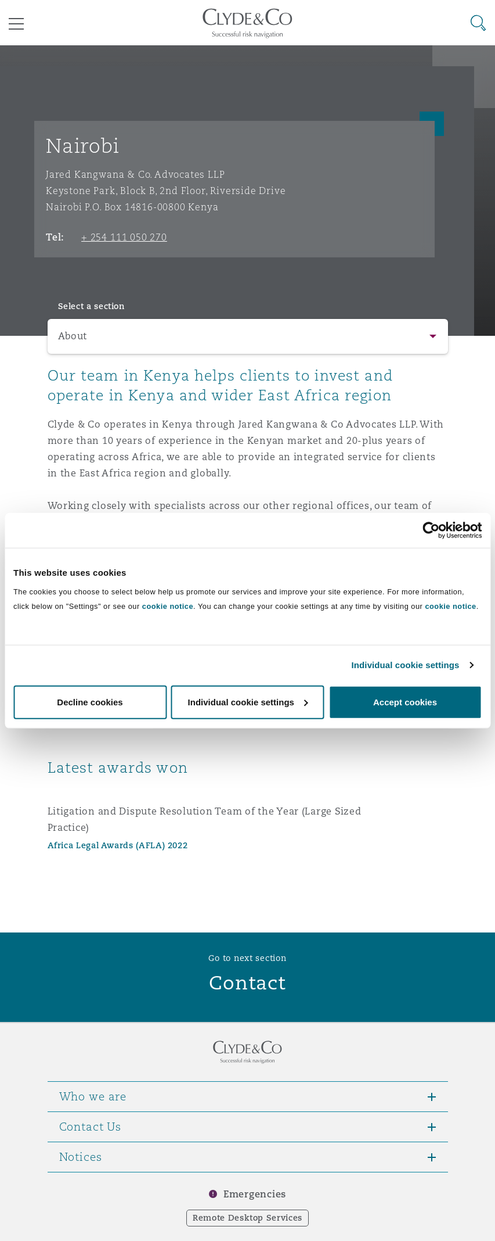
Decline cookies (89, 701)
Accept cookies (405, 701)
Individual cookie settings (406, 665)
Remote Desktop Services (247, 1218)
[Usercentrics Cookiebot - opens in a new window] (431, 530)
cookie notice (167, 605)
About (73, 336)
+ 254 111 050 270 (124, 237)
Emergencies (254, 1194)
